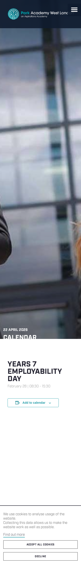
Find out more (14, 534)
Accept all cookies (41, 544)
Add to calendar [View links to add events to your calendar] (33, 402)
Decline (40, 556)
